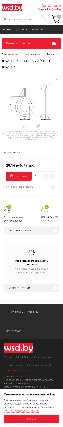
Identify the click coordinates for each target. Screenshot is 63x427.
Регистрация (54, 5)
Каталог (7, 29)
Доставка (21, 29)
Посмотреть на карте (15, 370)
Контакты (37, 29)
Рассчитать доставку (19, 186)
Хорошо (31, 419)
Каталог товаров (31, 43)
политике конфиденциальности (21, 410)
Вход (44, 5)
